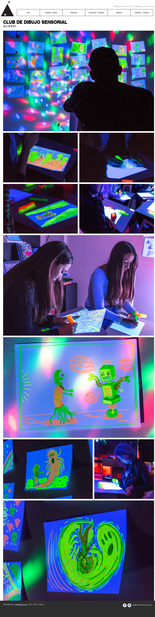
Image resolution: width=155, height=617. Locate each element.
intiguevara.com (21, 604)
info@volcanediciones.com (142, 605)
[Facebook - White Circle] (125, 605)
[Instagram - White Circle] (129, 605)
